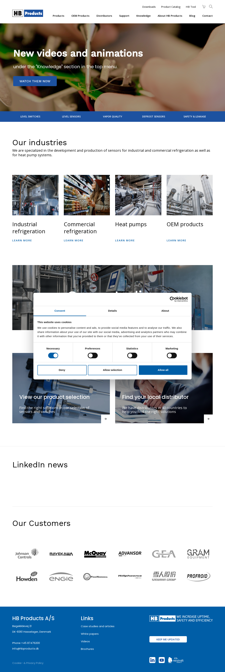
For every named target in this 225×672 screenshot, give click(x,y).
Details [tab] (112, 310)
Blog (192, 15)
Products (58, 15)
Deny (62, 370)
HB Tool (191, 6)
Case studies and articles (97, 626)
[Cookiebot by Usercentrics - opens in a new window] (172, 299)
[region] (112, 67)
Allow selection (112, 370)
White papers (90, 634)
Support (124, 15)
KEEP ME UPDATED (168, 639)
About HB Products (170, 15)
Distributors (104, 15)
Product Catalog (171, 6)
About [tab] (165, 310)
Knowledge (143, 15)
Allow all (163, 370)
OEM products (80, 15)
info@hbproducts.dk (25, 648)
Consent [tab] (59, 310)
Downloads (149, 6)
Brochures (87, 649)
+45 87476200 (30, 643)
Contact (207, 15)
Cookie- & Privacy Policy (27, 663)
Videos (85, 641)
